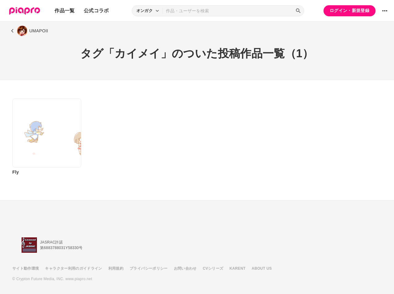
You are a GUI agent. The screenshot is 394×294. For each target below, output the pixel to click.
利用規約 (115, 268)
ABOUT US (262, 268)
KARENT (238, 268)
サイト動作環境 (25, 268)
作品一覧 (64, 10)
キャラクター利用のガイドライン (73, 268)
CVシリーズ (213, 268)
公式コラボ (96, 10)
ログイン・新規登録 (349, 10)
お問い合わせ (185, 268)
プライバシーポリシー (149, 268)
